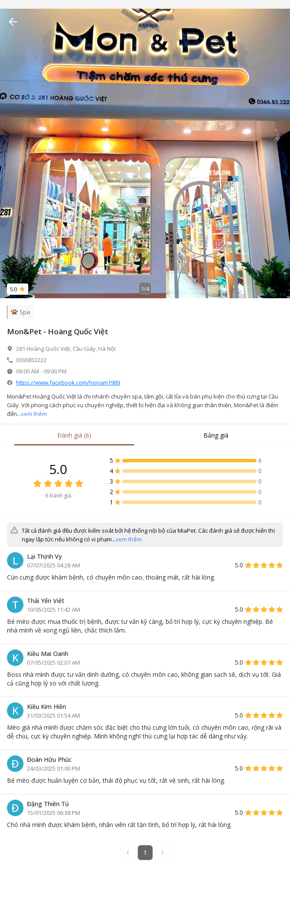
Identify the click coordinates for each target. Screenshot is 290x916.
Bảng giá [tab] (215, 435)
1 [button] (145, 852)
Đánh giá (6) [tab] (74, 435)
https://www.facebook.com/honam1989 (68, 382)
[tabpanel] (145, 667)
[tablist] (145, 435)
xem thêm (34, 414)
